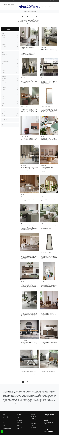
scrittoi (3, 66)
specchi (3, 68)
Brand (12, 4)
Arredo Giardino (34, 426)
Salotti (4, 426)
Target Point (4, 45)
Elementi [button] (3, 52)
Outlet (9, 4)
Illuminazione (33, 417)
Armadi (18, 428)
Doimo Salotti (4, 40)
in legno (3, 88)
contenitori (4, 55)
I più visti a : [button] (4, 119)
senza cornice (4, 105)
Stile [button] (3, 109)
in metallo (3, 96)
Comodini (18, 425)
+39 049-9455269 (49, 422)
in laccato (4, 85)
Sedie (18, 418)
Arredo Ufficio (33, 423)
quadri (3, 64)
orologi (3, 59)
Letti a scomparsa (20, 426)
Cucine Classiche (6, 418)
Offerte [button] (3, 124)
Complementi (33, 419)
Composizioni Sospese (7, 428)
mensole (3, 57)
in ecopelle (4, 81)
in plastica (4, 99)
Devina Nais (4, 38)
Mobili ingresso (19, 415)
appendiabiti (4, 53)
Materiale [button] (4, 76)
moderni (3, 114)
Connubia (3, 36)
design (3, 113)
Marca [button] (3, 33)
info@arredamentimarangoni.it (50, 424)
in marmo (3, 90)
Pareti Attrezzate (6, 423)
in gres (3, 83)
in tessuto (4, 101)
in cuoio (3, 79)
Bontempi (3, 35)
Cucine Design (5, 415)
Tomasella (4, 47)
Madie (4, 425)
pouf (2, 62)
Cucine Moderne (6, 416)
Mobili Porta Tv (19, 414)
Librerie (4, 422)
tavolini (3, 71)
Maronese (3, 44)
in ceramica (4, 78)
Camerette (33, 414)
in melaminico (4, 94)
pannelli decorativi (5, 61)
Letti (17, 423)
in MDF (3, 92)
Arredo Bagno (19, 419)
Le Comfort (4, 42)
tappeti (3, 70)
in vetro (3, 103)
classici (3, 111)
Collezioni (5, 4)
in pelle (3, 97)
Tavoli (18, 417)
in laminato (4, 87)
